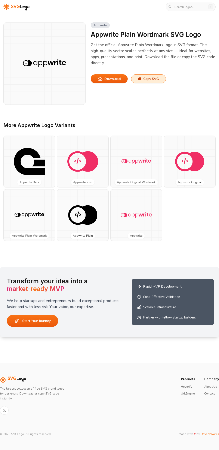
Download (109, 78)
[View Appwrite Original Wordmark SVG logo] (136, 161)
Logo (13, 380)
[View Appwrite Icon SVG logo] (83, 161)
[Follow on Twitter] (4, 410)
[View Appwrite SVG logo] (136, 215)
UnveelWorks (210, 434)
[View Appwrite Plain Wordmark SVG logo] (29, 215)
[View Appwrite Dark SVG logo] (29, 161)
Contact (209, 394)
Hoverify (186, 387)
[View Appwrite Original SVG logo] (190, 161)
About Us (210, 387)
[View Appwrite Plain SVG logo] (83, 215)
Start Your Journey (33, 320)
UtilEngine (188, 394)
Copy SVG (148, 78)
